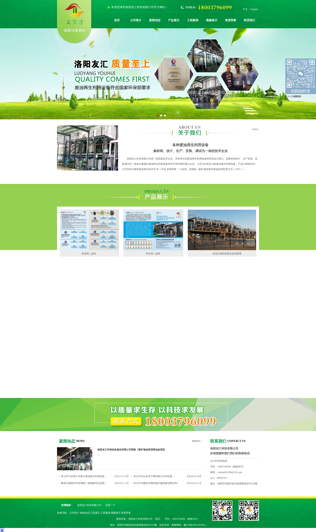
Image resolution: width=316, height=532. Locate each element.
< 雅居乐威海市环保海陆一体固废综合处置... (82, 483)
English (254, 9)
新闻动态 (154, 20)
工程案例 (192, 20)
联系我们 (249, 20)
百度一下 (110, 505)
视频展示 (211, 20)
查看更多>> (197, 441)
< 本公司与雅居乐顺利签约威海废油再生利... (155, 483)
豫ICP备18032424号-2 (195, 525)
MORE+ (255, 129)
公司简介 (135, 20)
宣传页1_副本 (154, 253)
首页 (117, 20)
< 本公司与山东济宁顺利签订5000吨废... (153, 476)
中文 (245, 9)
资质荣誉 (230, 20)
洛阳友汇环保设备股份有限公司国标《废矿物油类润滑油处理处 (131, 449)
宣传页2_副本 (89, 253)
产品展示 (173, 20)
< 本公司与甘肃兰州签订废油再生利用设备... (82, 476)
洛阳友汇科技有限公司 (89, 505)
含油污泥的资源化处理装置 (227, 253)
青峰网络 (176, 525)
